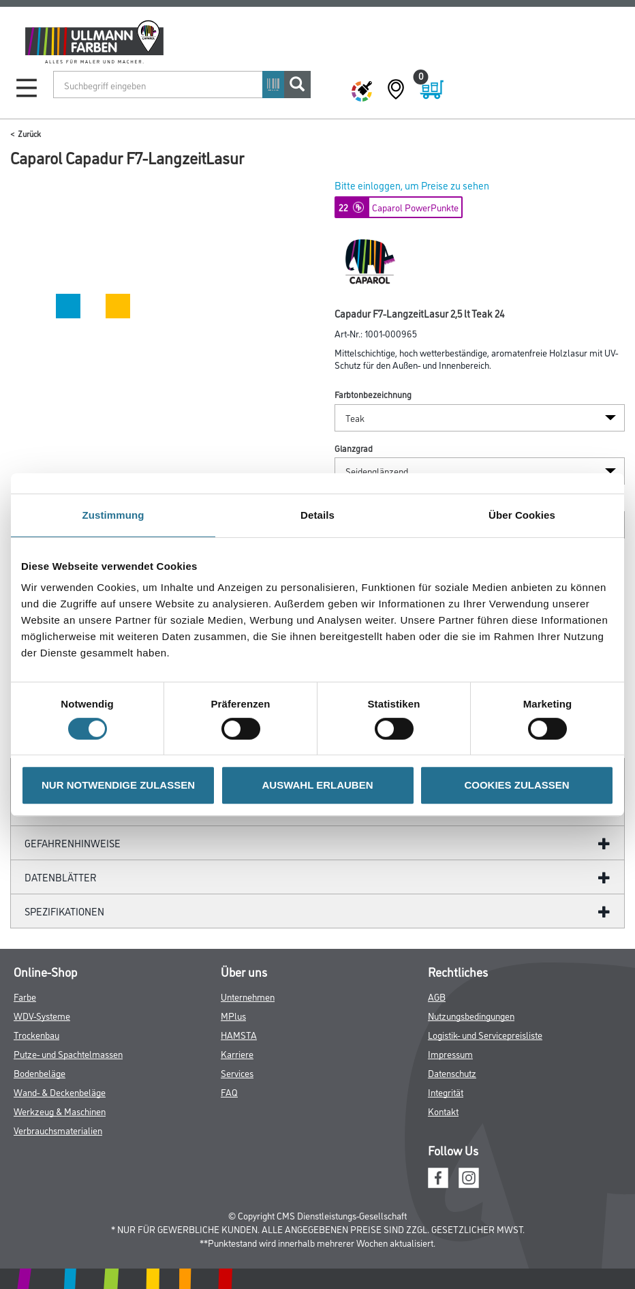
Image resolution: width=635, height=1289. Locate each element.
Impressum (450, 1053)
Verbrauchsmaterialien (58, 1129)
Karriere (237, 1053)
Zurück (29, 133)
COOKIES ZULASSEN (516, 785)
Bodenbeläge (39, 1072)
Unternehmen (248, 996)
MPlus (233, 1015)
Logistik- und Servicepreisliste (485, 1034)
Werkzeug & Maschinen (60, 1110)
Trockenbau (36, 1034)
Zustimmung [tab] (113, 515)
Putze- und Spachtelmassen (68, 1053)
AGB (437, 996)
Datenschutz (452, 1072)
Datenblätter (61, 877)
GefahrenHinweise (73, 843)
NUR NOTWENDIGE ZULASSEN (118, 785)
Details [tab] (317, 515)
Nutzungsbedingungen (471, 1015)
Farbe (25, 996)
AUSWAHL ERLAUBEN (317, 785)
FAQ (229, 1091)
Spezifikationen (64, 911)
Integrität (445, 1091)
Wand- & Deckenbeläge (60, 1091)
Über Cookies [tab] (522, 515)
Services (237, 1072)
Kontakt (443, 1110)
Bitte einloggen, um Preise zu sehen (412, 185)
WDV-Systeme (42, 1015)
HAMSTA (239, 1034)
